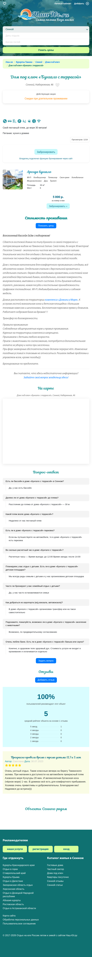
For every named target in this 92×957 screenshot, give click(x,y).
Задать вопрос (46, 661)
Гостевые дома (55, 865)
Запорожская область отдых (18, 885)
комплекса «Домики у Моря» (61, 300)
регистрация (41, 849)
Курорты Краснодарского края (19, 865)
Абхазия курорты (12, 900)
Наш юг (9, 62)
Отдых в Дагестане (13, 881)
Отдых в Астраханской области (19, 908)
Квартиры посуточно (58, 877)
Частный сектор (55, 869)
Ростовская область (13, 904)
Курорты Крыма (11, 877)
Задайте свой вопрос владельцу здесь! (46, 377)
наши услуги (15, 849)
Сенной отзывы (55, 881)
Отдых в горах (10, 869)
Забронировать (46, 152)
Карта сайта (9, 915)
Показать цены (46, 225)
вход (66, 849)
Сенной (38, 62)
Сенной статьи (55, 885)
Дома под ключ (52, 62)
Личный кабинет (62, 3)
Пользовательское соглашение (19, 923)
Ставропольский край (14, 873)
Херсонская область (13, 889)
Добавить (81, 3)
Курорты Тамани (24, 62)
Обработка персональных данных (21, 919)
